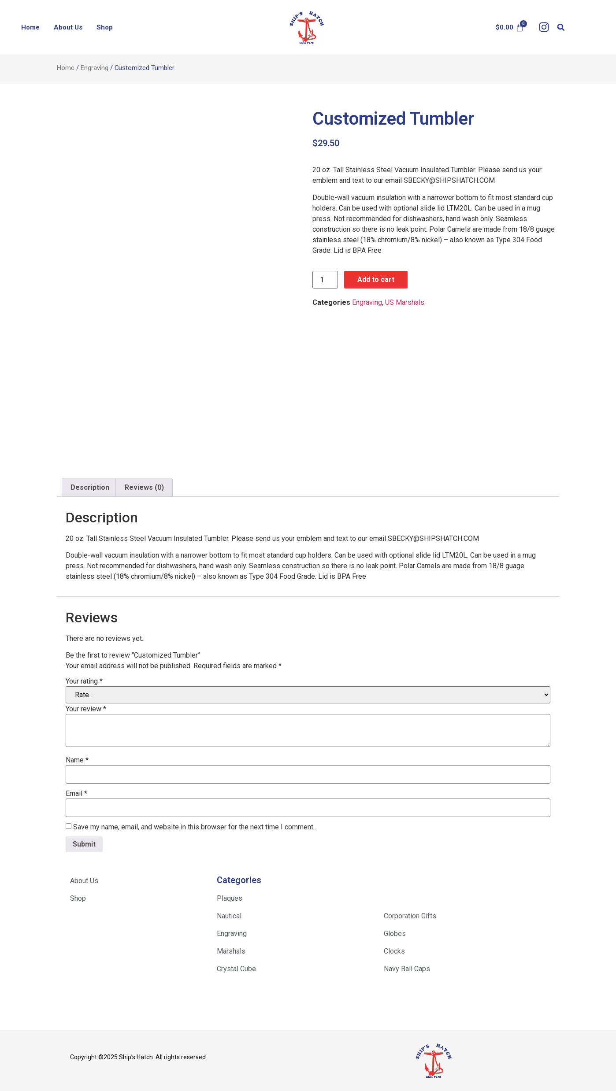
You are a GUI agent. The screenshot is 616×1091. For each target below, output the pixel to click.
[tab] (90, 487)
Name (77, 760)
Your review (86, 709)
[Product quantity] (325, 279)
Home (30, 27)
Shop (104, 27)
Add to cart (375, 279)
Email (76, 793)
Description (90, 487)
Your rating (84, 681)
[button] (561, 27)
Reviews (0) (144, 487)
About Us (68, 27)
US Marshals (404, 302)
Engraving (94, 68)
